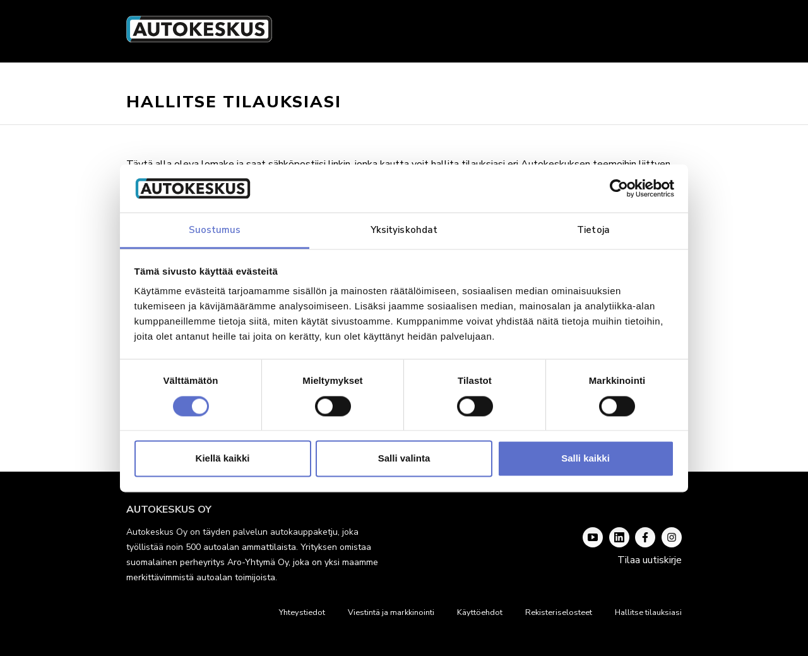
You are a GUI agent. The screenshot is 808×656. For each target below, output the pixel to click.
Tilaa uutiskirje (649, 560)
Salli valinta (404, 458)
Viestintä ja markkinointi (391, 612)
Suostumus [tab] (215, 230)
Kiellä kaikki (223, 458)
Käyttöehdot (479, 612)
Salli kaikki (585, 458)
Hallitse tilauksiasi (648, 612)
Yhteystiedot (302, 612)
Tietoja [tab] (593, 230)
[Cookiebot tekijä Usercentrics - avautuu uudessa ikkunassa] (619, 188)
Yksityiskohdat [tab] (404, 230)
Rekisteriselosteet (558, 612)
